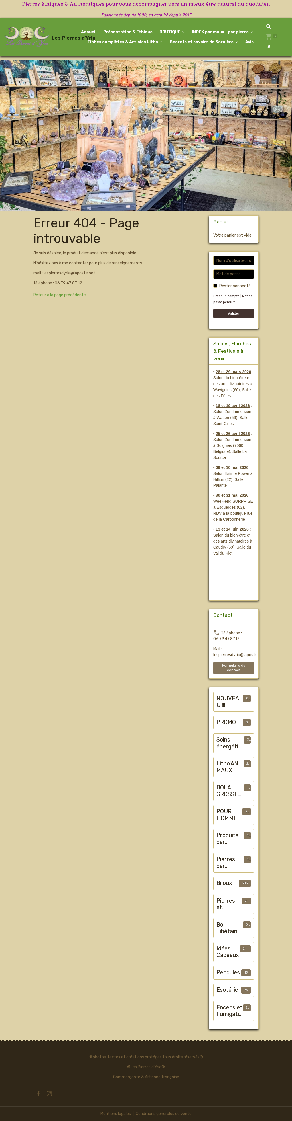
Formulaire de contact (233, 668)
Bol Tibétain (226, 928)
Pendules (228, 972)
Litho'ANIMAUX (228, 767)
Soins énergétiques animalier (228, 743)
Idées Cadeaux (227, 952)
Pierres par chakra (225, 862)
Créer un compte (226, 296)
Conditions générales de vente (164, 1113)
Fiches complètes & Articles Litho (123, 42)
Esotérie (227, 990)
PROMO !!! (228, 722)
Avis (249, 42)
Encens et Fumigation (229, 1011)
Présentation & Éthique (127, 32)
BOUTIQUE (170, 32)
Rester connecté (235, 286)
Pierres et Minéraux (228, 904)
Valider (234, 313)
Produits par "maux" (227, 838)
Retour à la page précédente (59, 295)
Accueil (88, 32)
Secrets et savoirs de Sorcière (201, 42)
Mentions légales (115, 1113)
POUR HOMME (226, 815)
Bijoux (224, 883)
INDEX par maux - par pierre (220, 32)
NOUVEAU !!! (227, 702)
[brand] (30, 37)
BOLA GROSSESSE (228, 791)
